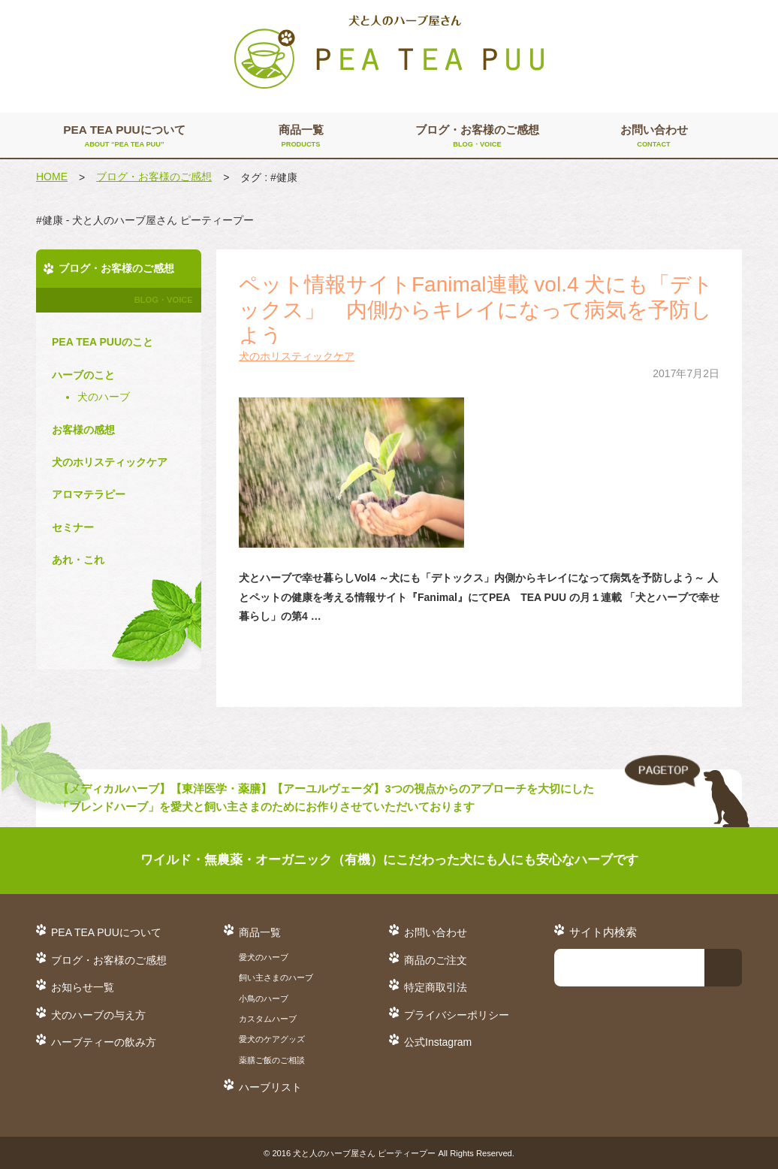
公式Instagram (438, 1042)
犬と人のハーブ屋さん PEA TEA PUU (389, 52)
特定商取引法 (435, 987)
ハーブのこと (83, 375)
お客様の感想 (83, 430)
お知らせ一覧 (82, 987)
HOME (52, 177)
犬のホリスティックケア (296, 356)
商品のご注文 (435, 960)
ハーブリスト (270, 1087)
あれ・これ (78, 560)
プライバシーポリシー (456, 1015)
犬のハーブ (103, 397)
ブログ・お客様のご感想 (477, 137)
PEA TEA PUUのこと (102, 342)
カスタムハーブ (268, 1018)
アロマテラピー (88, 494)
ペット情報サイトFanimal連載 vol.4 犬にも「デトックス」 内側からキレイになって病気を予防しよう (476, 309)
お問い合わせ (653, 137)
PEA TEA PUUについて (124, 137)
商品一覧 (301, 137)
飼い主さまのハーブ (276, 977)
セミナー (73, 527)
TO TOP (687, 791)
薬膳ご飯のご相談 (272, 1060)
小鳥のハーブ (263, 998)
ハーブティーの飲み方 (103, 1042)
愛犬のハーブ (263, 957)
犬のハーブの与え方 (98, 1015)
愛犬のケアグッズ (272, 1039)
